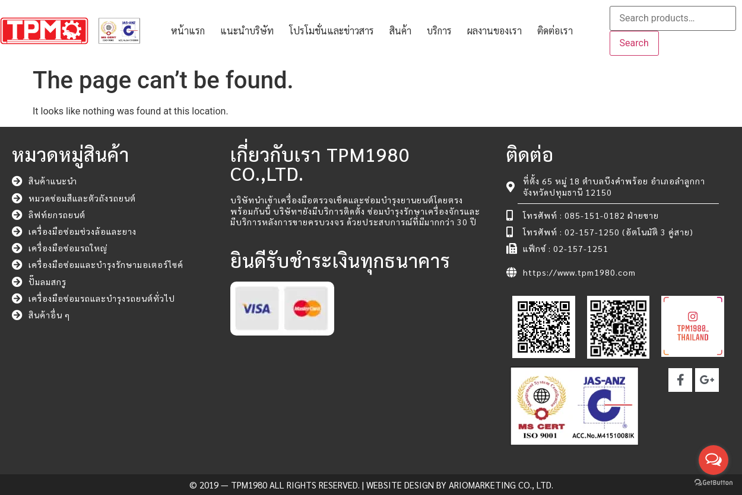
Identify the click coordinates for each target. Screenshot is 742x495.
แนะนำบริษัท (247, 30)
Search (634, 43)
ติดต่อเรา (555, 30)
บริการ (439, 30)
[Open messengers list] (713, 460)
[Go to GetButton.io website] (714, 483)
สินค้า (400, 30)
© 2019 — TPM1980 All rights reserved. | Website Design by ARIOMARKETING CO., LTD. (371, 484)
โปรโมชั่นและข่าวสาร (331, 30)
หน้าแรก (188, 30)
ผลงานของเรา (494, 30)
